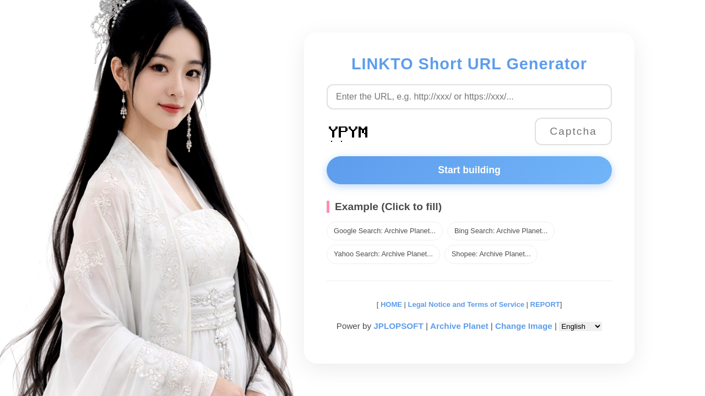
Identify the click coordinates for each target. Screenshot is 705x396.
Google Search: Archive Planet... (385, 231)
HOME (390, 304)
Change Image (523, 326)
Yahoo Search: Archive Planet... (383, 254)
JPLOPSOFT (398, 326)
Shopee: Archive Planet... (491, 254)
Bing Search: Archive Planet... (500, 231)
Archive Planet (459, 326)
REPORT (545, 304)
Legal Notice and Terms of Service (466, 304)
